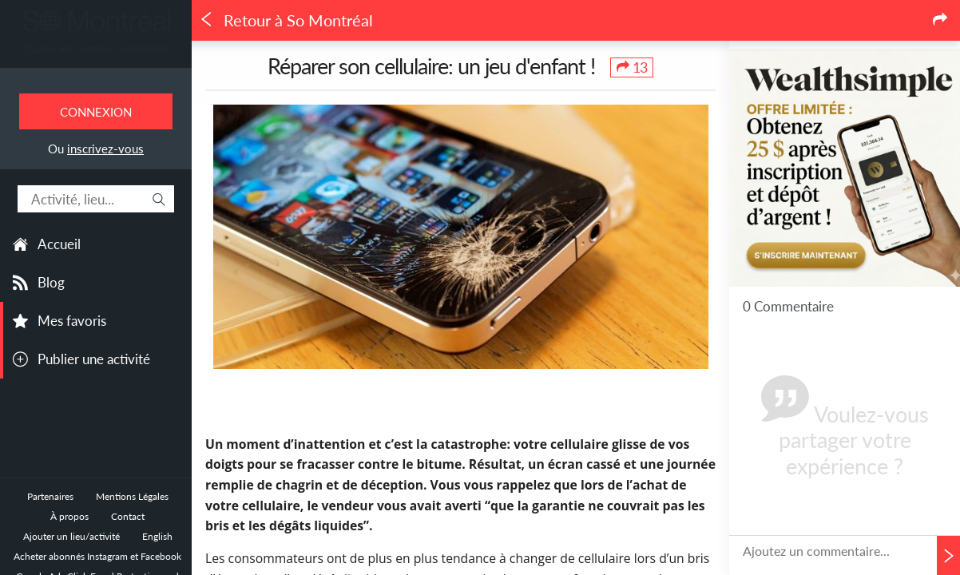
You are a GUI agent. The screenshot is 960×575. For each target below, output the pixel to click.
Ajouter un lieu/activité (71, 536)
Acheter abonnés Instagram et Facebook (97, 556)
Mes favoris (72, 320)
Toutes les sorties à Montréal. (95, 48)
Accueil (59, 244)
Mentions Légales (132, 496)
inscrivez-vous (105, 148)
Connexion (96, 112)
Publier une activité (94, 359)
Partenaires (50, 496)
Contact (128, 516)
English (157, 536)
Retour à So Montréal (286, 20)
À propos (69, 516)
